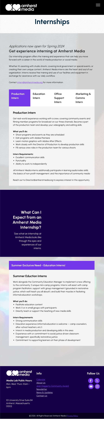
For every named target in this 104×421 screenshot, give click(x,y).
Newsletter (41, 389)
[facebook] (90, 381)
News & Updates (44, 392)
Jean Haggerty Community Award (52, 386)
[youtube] (91, 387)
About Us (40, 382)
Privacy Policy (72, 416)
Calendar (40, 379)
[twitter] (97, 381)
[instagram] (97, 387)
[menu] (98, 4)
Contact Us (41, 395)
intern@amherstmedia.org (30, 82)
